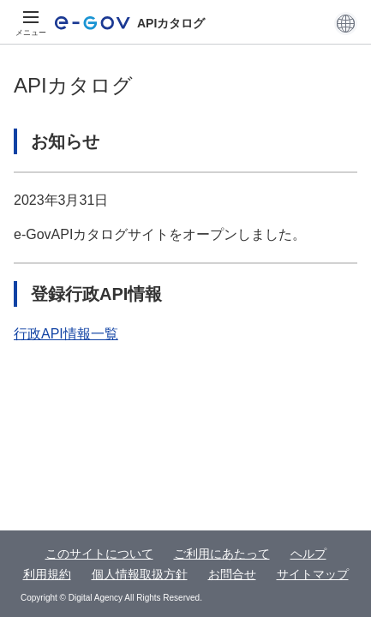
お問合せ (232, 574)
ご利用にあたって (222, 553)
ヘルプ (308, 553)
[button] (345, 23)
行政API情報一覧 (66, 333)
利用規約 (47, 574)
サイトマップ (313, 574)
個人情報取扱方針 (140, 574)
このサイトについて (99, 553)
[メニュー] (31, 23)
